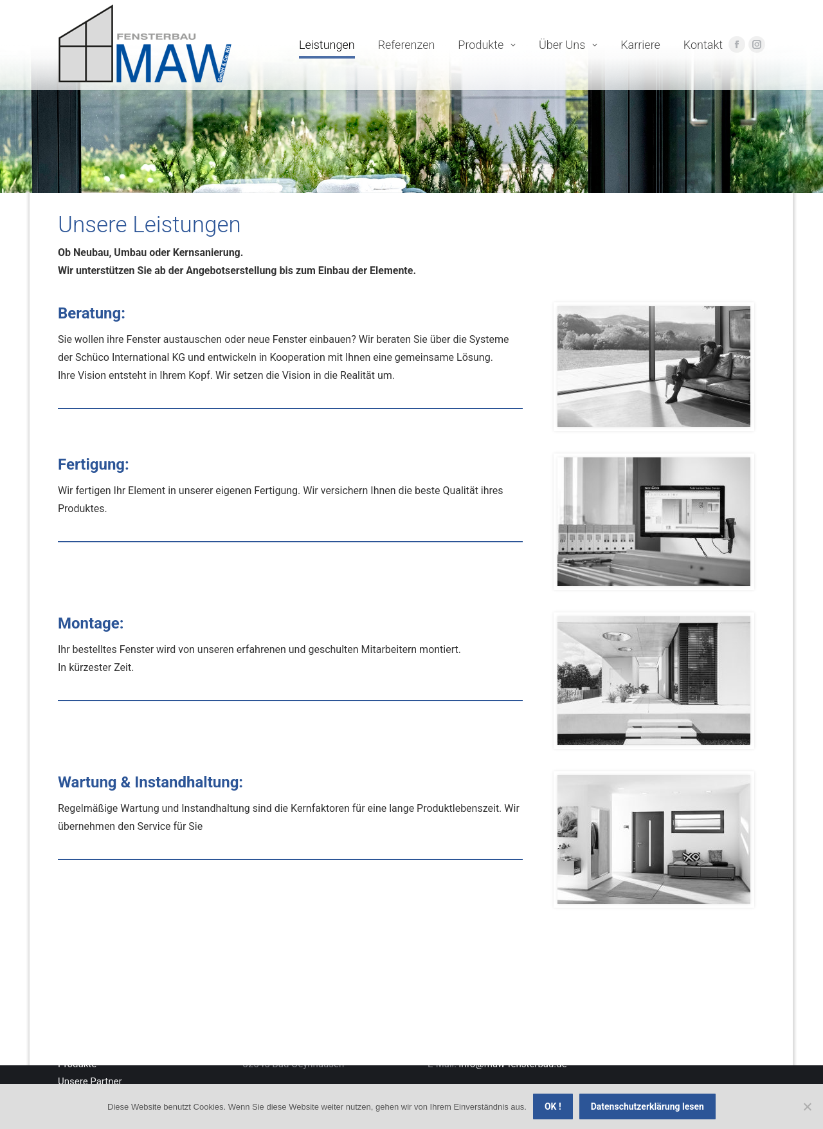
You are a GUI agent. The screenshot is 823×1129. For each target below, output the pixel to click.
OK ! (553, 1106)
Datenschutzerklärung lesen (647, 1106)
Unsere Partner (90, 1081)
